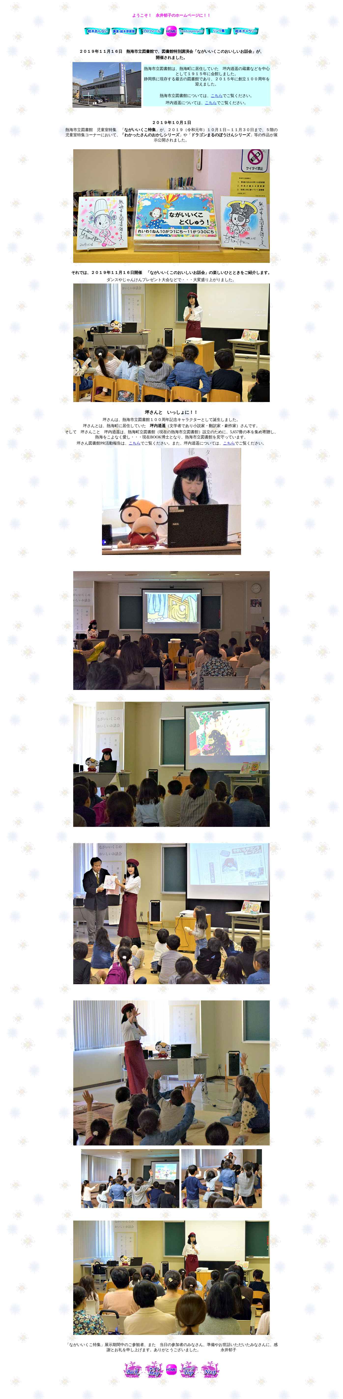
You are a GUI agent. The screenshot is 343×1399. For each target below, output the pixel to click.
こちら (217, 96)
